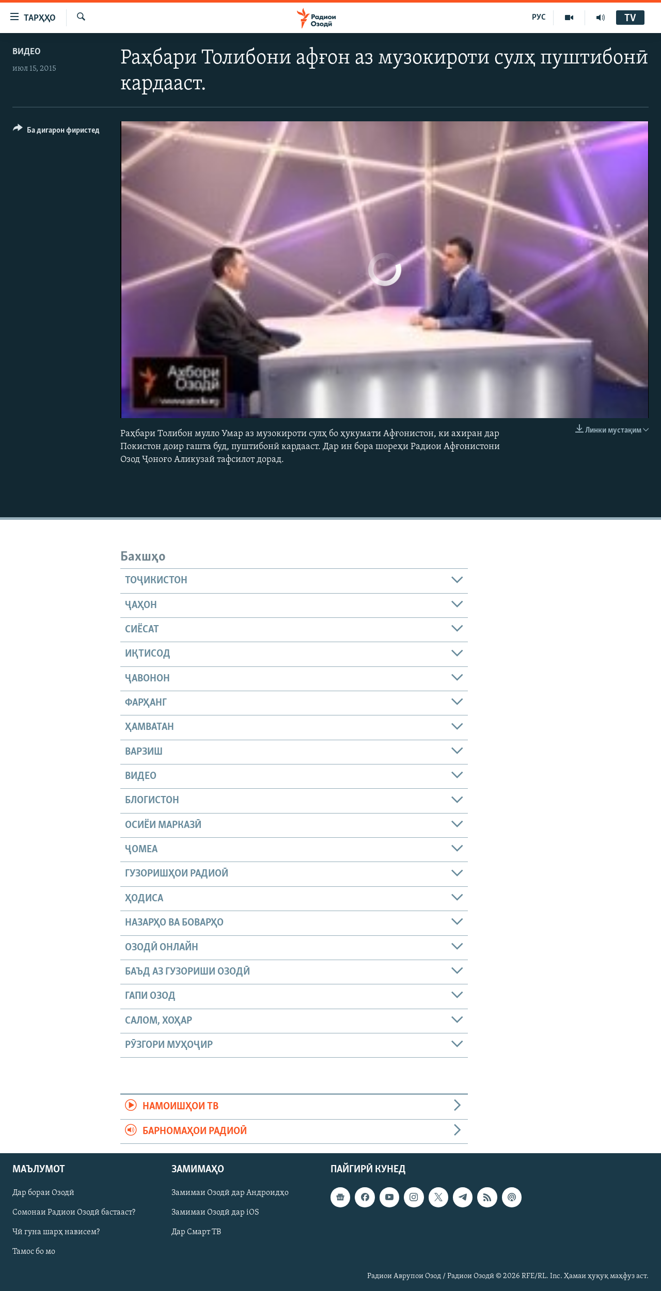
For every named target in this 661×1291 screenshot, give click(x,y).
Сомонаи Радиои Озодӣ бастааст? (73, 1212)
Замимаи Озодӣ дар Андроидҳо (230, 1193)
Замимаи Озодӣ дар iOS (215, 1212)
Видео (26, 52)
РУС (539, 17)
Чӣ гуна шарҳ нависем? (56, 1232)
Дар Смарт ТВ (196, 1232)
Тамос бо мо (33, 1252)
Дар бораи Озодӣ (43, 1193)
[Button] (56, 131)
